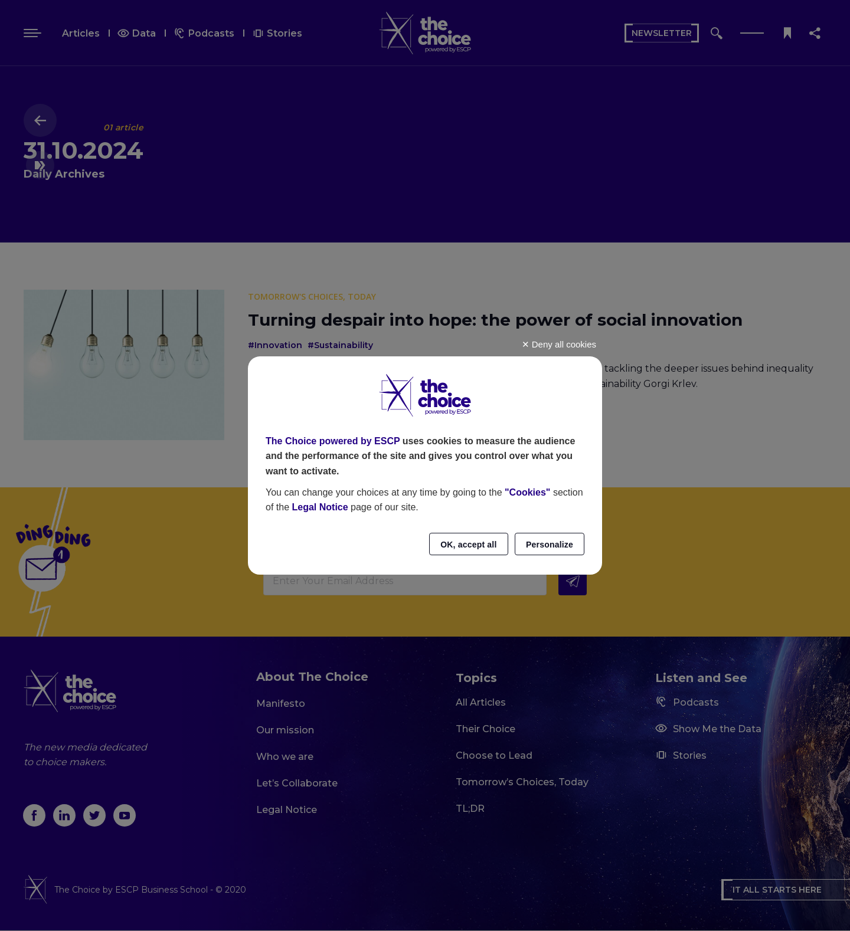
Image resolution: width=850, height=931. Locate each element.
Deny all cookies (559, 344)
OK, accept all (468, 544)
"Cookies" (527, 492)
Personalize (549, 544)
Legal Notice (320, 507)
